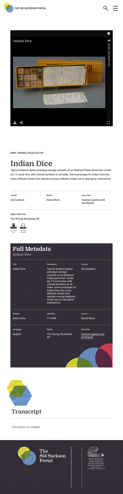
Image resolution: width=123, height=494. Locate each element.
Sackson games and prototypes (93, 201)
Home (13, 153)
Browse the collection (30, 153)
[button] (109, 40)
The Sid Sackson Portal (30, 8)
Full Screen (108, 122)
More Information (109, 45)
